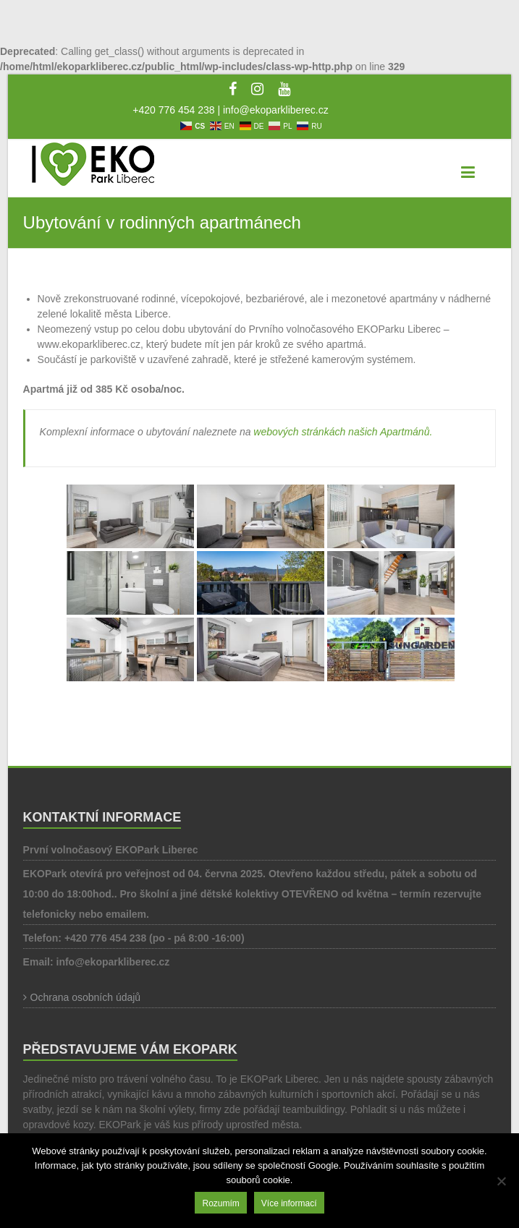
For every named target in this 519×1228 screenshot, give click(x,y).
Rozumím (220, 1203)
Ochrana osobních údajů (85, 997)
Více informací (289, 1203)
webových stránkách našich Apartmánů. (342, 432)
